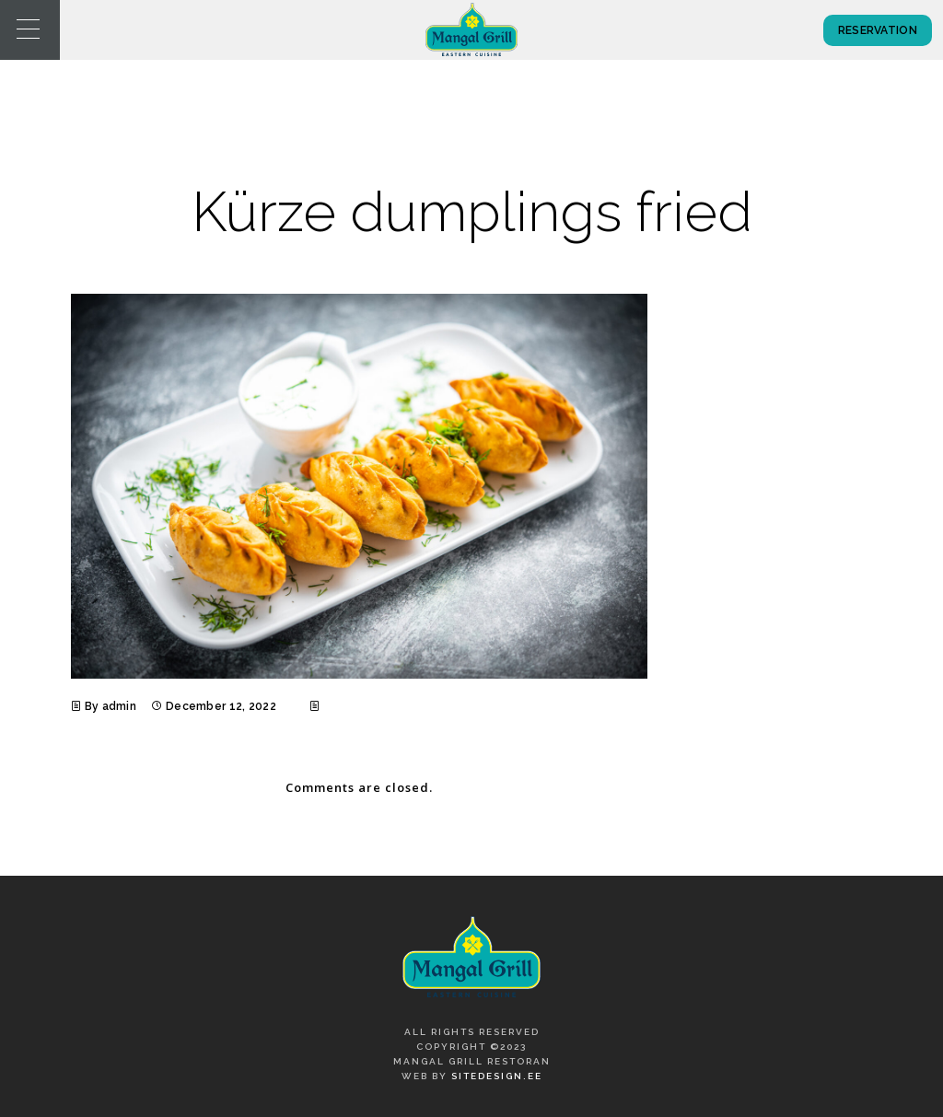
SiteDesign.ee (496, 1076)
